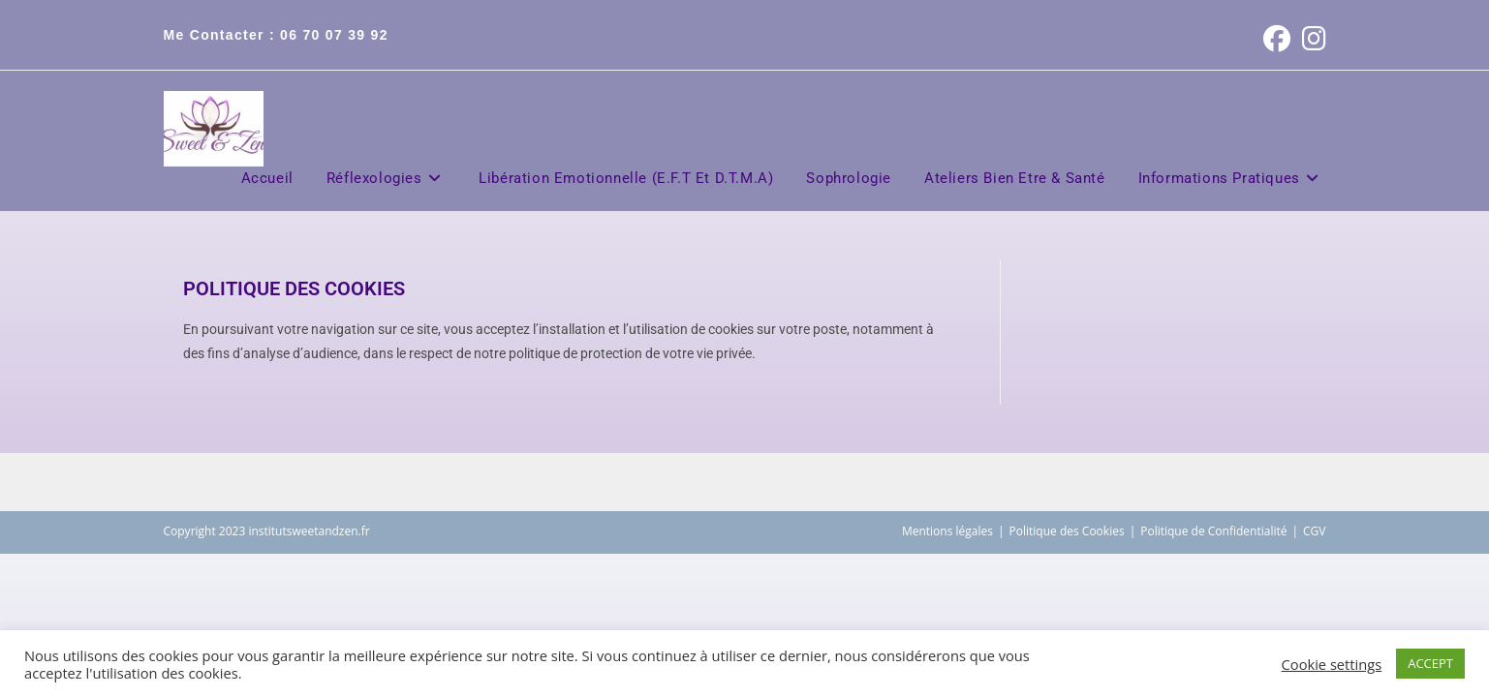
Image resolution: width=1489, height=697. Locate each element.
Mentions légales (947, 531)
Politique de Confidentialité (1213, 531)
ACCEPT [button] (1430, 663)
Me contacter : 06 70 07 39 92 (276, 35)
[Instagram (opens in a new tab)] (1311, 38)
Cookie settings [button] (1332, 664)
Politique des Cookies (1067, 531)
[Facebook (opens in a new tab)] (1276, 38)
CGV (1314, 531)
